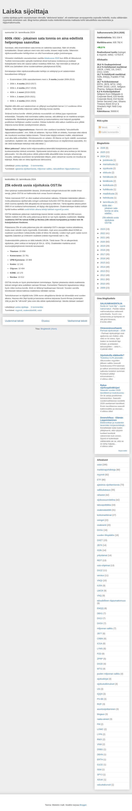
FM (98, 724)
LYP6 (99, 734)
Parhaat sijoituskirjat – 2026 (112, 330)
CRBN (100, 638)
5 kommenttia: (37, 165)
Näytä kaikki (122, 451)
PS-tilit (100, 699)
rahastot (101, 495)
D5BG (100, 749)
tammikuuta (109, 202)
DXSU (100, 530)
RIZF (99, 704)
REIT (99, 560)
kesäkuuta (108, 181)
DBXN (100, 754)
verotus (100, 575)
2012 (103, 275)
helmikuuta (108, 198)
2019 (103, 246)
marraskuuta (109, 164)
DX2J (99, 618)
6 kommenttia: (37, 307)
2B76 (99, 545)
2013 (103, 271)
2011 (103, 279)
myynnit (18, 310)
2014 (103, 267)
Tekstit (103, 127)
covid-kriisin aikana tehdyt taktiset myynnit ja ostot (46, 209)
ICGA (99, 643)
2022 (103, 233)
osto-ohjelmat (103, 565)
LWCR (100, 590)
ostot (39, 310)
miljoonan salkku (44, 169)
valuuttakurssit (104, 784)
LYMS (100, 648)
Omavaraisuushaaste (111, 328)
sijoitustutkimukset (106, 684)
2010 (103, 283)
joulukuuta (108, 160)
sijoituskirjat (102, 679)
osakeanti (101, 525)
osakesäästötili (29, 310)
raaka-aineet (103, 719)
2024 (103, 156)
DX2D (100, 664)
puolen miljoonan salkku (108, 674)
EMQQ (100, 608)
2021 (103, 237)
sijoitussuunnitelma (106, 500)
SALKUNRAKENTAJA (111, 303)
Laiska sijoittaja (25, 11)
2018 (103, 250)
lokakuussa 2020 (51, 58)
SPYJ (99, 774)
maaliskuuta (109, 193)
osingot (100, 520)
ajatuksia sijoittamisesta (25, 169)
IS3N (99, 550)
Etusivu (45, 321)
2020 (103, 241)
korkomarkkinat (104, 515)
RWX (99, 739)
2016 (103, 258)
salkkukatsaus (104, 490)
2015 (103, 262)
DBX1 (100, 613)
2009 (103, 288)
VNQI (99, 580)
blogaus (101, 714)
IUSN (99, 585)
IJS (98, 689)
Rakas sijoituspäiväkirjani (110, 386)
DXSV (100, 623)
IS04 (99, 769)
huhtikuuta (108, 189)
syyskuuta (108, 168)
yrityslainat (102, 555)
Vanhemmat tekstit (77, 321)
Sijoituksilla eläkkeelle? (112, 355)
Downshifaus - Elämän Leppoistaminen (111, 418)
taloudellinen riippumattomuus (66, 169)
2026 (103, 148)
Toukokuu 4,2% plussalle (111, 358)
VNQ (99, 595)
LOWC (100, 729)
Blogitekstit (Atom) (49, 329)
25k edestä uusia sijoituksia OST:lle (33, 185)
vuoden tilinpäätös (105, 535)
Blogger (83, 805)
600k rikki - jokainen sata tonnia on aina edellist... (110, 209)
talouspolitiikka (104, 505)
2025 (103, 152)
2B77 (99, 633)
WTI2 (99, 668)
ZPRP (100, 658)
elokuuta (107, 172)
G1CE (100, 764)
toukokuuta (108, 185)
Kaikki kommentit (108, 132)
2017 (103, 254)
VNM (99, 744)
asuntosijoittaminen (106, 709)
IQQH (100, 694)
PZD (99, 653)
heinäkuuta (108, 177)
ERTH (100, 759)
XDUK (100, 779)
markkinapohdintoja (106, 469)
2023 (103, 229)
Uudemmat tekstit (14, 321)
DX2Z (100, 570)
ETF (99, 479)
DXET (100, 540)
